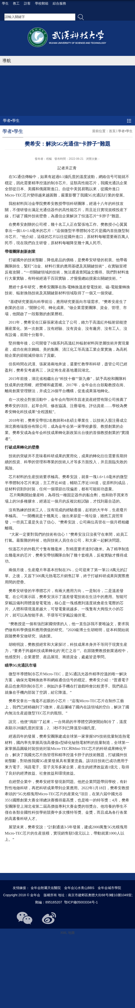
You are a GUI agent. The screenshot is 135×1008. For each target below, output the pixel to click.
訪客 (27, 3)
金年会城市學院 (109, 888)
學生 (5, 3)
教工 (16, 3)
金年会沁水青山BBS (79, 888)
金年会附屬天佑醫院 (46, 888)
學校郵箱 (41, 3)
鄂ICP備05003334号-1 (81, 902)
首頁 (112, 131)
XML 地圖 (67, 933)
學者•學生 (125, 131)
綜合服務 (59, 3)
